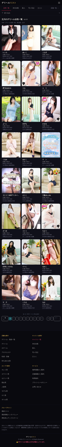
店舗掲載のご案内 (38, 374)
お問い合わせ (36, 387)
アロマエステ (6, 352)
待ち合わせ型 (6, 361)
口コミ (40, 8)
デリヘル (5, 344)
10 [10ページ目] (41, 318)
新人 (23, 8)
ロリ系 (4, 395)
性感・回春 (5, 356)
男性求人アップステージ (10, 418)
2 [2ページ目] (13, 318)
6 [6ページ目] (27, 318)
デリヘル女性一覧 (10, 22)
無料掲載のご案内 (38, 370)
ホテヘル (5, 348)
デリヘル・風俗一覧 (8, 339)
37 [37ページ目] (52, 318)
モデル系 (5, 391)
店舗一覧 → (55, 8)
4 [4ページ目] (20, 318)
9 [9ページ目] (38, 318)
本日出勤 (16, 8)
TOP (3, 22)
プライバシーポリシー (39, 382)
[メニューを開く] (59, 3)
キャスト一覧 (36, 339)
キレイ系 (5, 370)
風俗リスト (5, 411)
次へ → (56, 318)
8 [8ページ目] (34, 318)
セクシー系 (5, 378)
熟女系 (4, 382)
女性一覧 (6, 8)
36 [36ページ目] (48, 318)
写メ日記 (31, 8)
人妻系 (4, 387)
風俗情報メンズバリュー (10, 415)
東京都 (19, 22)
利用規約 (35, 378)
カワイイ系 (5, 374)
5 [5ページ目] (24, 318)
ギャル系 (5, 399)
